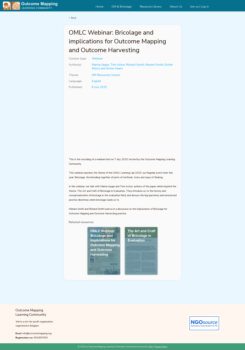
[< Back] (79, 18)
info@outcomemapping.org (37, 333)
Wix (151, 346)
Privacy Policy (161, 346)
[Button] (104, 251)
